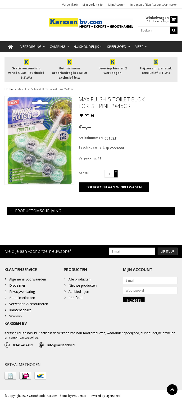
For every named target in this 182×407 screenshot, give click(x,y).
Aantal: (84, 174)
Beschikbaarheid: (90, 148)
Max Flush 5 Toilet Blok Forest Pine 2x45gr (45, 90)
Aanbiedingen (78, 292)
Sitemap (15, 317)
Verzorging (30, 47)
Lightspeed (113, 401)
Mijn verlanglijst (92, 5)
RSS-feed (75, 298)
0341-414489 (23, 349)
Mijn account (116, 5)
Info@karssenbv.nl (61, 349)
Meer (139, 47)
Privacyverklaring (22, 292)
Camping (57, 47)
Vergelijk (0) (69, 5)
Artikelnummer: (90, 138)
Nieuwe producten (82, 286)
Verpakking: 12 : (90, 161)
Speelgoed (116, 47)
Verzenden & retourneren (28, 305)
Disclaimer (17, 286)
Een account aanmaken (161, 5)
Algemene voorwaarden (27, 280)
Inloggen (136, 5)
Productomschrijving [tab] (35, 211)
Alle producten (79, 280)
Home (9, 90)
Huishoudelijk (86, 47)
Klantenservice (20, 311)
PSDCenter (79, 401)
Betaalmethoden (22, 298)
